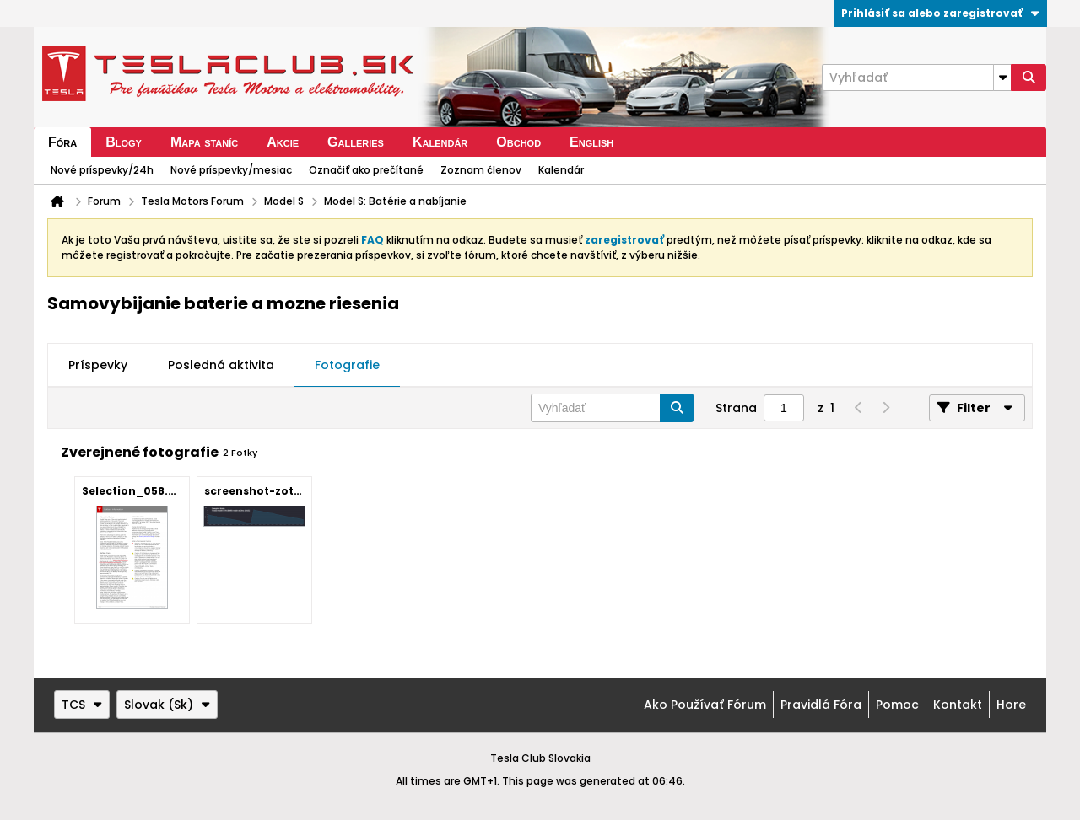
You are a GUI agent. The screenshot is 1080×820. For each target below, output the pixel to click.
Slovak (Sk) (167, 704)
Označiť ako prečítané (366, 170)
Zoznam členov (480, 170)
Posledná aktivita (221, 364)
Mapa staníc (204, 142)
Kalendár (440, 142)
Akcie (283, 142)
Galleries (355, 142)
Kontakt (957, 704)
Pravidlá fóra (820, 704)
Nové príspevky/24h (102, 170)
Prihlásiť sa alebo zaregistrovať (940, 13)
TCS (82, 704)
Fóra (62, 142)
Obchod (518, 142)
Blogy (123, 142)
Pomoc (897, 704)
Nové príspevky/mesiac (231, 170)
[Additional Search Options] (1002, 77)
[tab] (98, 366)
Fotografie (347, 364)
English (591, 142)
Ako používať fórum (705, 704)
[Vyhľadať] (916, 77)
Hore (1011, 704)
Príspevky (97, 364)
